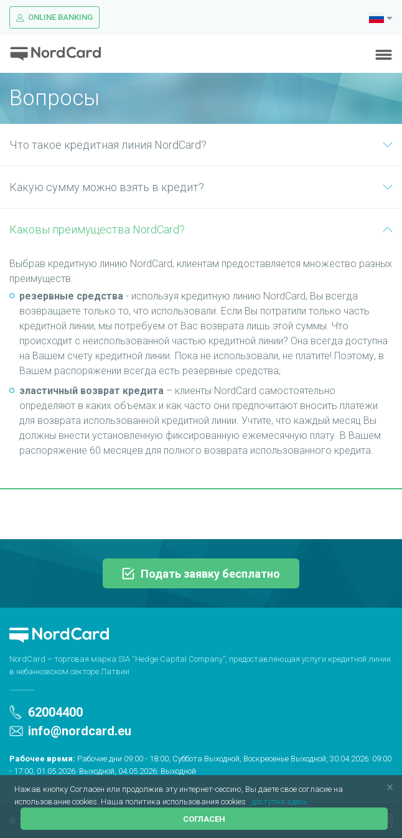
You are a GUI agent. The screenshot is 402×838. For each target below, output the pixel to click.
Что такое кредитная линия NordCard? (201, 145)
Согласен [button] (204, 819)
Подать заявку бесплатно (201, 573)
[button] (249, 802)
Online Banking (54, 17)
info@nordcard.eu (70, 730)
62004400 (46, 712)
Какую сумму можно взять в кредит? (201, 187)
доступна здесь (279, 801)
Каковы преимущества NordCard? (201, 229)
